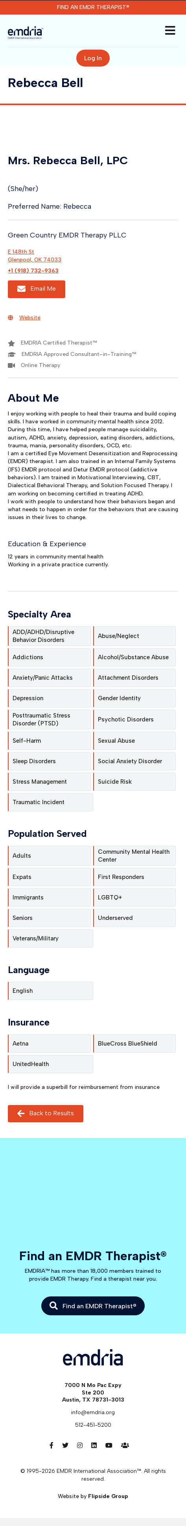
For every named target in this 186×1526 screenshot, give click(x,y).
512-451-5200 (93, 1425)
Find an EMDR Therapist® (93, 7)
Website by (93, 1496)
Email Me (36, 289)
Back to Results (45, 1113)
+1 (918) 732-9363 (33, 270)
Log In (93, 58)
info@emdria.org (93, 1412)
